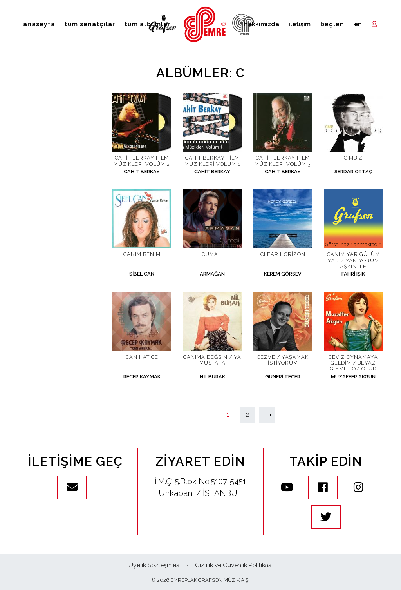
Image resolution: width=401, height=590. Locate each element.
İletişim (300, 24)
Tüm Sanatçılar (90, 24)
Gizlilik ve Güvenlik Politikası (234, 565)
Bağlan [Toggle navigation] (332, 24)
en (358, 24)
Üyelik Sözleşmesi (154, 565)
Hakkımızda (261, 24)
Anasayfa (39, 24)
